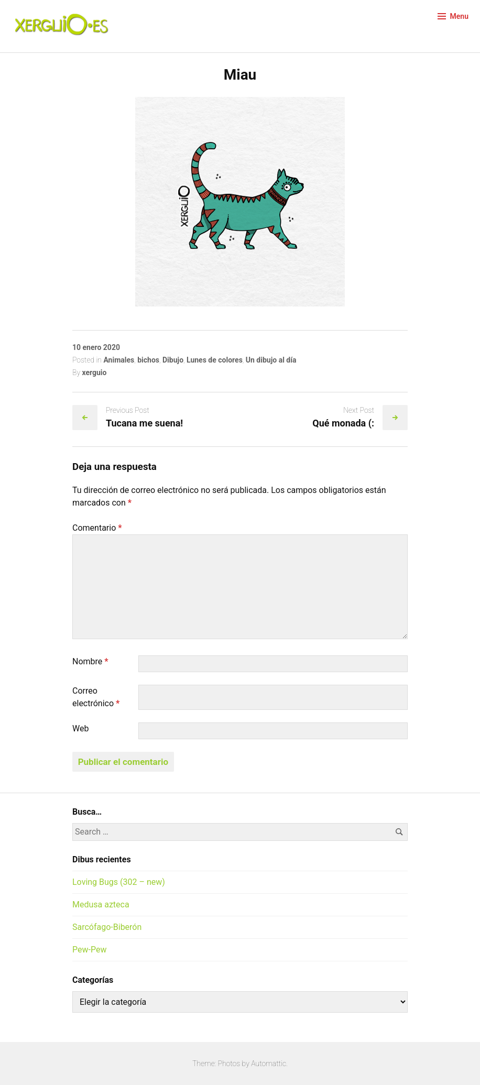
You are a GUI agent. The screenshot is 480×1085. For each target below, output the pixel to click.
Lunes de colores (215, 360)
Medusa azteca (100, 904)
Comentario (97, 528)
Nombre (90, 661)
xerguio (94, 372)
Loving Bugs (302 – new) (118, 882)
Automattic (268, 1063)
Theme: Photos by (221, 1063)
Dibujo (172, 360)
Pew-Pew (89, 950)
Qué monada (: (343, 423)
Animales (118, 360)
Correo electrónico (95, 697)
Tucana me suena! (144, 423)
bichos (148, 360)
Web (80, 728)
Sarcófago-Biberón (106, 927)
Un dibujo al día (271, 360)
